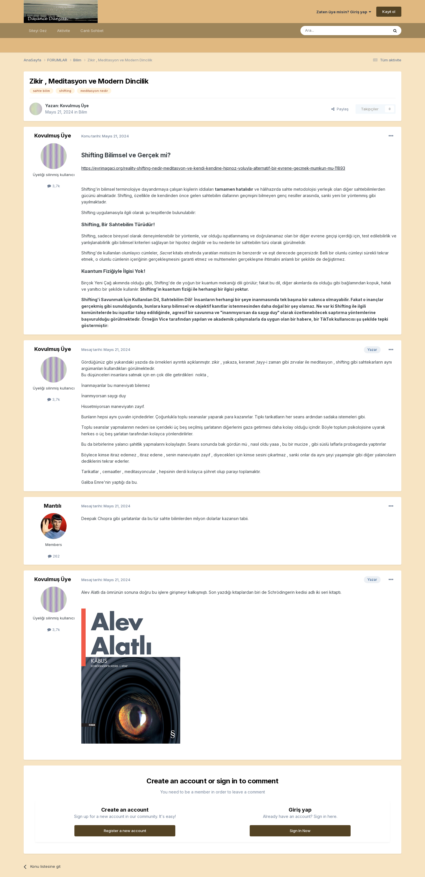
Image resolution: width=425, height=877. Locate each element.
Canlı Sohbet (92, 30)
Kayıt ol (388, 11)
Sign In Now (300, 830)
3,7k (53, 186)
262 (54, 556)
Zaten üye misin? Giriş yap (343, 12)
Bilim (83, 111)
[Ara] (329, 30)
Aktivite (63, 30)
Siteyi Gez (38, 30)
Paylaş (340, 109)
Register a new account (125, 830)
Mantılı (52, 506)
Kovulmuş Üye (74, 105)
